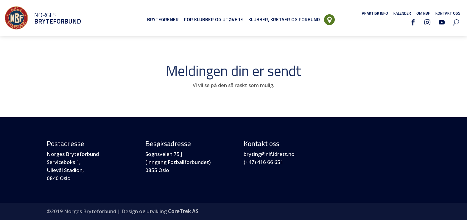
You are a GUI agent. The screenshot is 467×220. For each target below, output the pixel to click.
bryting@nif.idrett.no (269, 154)
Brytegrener (163, 19)
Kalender (402, 13)
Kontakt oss (447, 13)
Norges (49, 18)
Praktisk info (375, 13)
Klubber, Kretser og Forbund (284, 19)
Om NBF (423, 13)
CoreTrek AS (183, 211)
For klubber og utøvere (213, 19)
